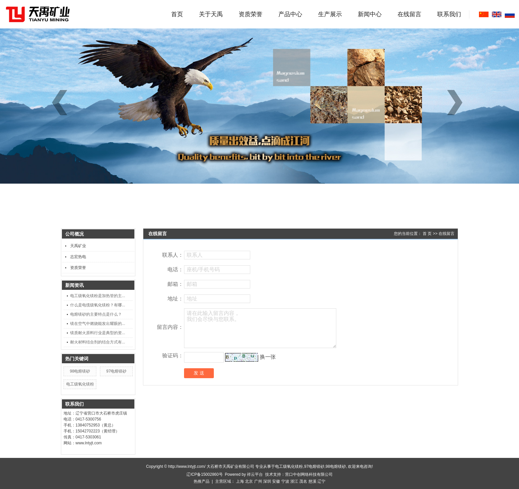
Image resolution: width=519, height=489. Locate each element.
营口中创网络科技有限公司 (309, 474)
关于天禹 (211, 14)
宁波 (285, 481)
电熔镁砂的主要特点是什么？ (96, 314)
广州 (258, 481)
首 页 (427, 233)
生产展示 (330, 14)
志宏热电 (78, 256)
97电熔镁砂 (116, 371)
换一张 (268, 357)
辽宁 (321, 481)
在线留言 (409, 14)
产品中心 (290, 14)
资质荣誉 (250, 14)
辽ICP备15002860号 (204, 474)
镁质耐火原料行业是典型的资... (97, 333)
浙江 (294, 481)
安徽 (276, 481)
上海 (240, 481)
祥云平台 (255, 474)
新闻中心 (370, 14)
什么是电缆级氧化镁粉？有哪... (97, 305)
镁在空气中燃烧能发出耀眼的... (97, 323)
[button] (457, 102)
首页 (177, 14)
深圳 (267, 481)
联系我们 (449, 14)
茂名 (303, 481)
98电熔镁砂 (80, 371)
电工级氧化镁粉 (80, 384)
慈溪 (312, 481)
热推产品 (202, 481)
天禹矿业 (78, 246)
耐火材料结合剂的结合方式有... (97, 342)
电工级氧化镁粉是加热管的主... (97, 295)
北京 (249, 481)
